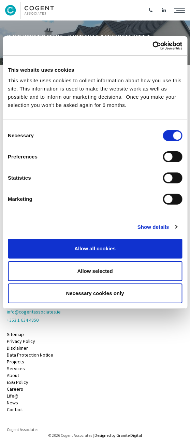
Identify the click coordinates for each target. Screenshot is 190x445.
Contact (15, 409)
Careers (15, 389)
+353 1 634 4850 (23, 320)
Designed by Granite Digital (118, 435)
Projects (15, 362)
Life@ (12, 396)
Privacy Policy (21, 341)
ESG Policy (17, 382)
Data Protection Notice (30, 355)
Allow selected (95, 271)
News (12, 403)
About (13, 375)
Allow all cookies (95, 248)
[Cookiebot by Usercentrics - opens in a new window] (152, 45)
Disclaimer (17, 348)
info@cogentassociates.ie (34, 312)
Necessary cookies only (95, 293)
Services (16, 368)
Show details (153, 227)
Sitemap (15, 334)
